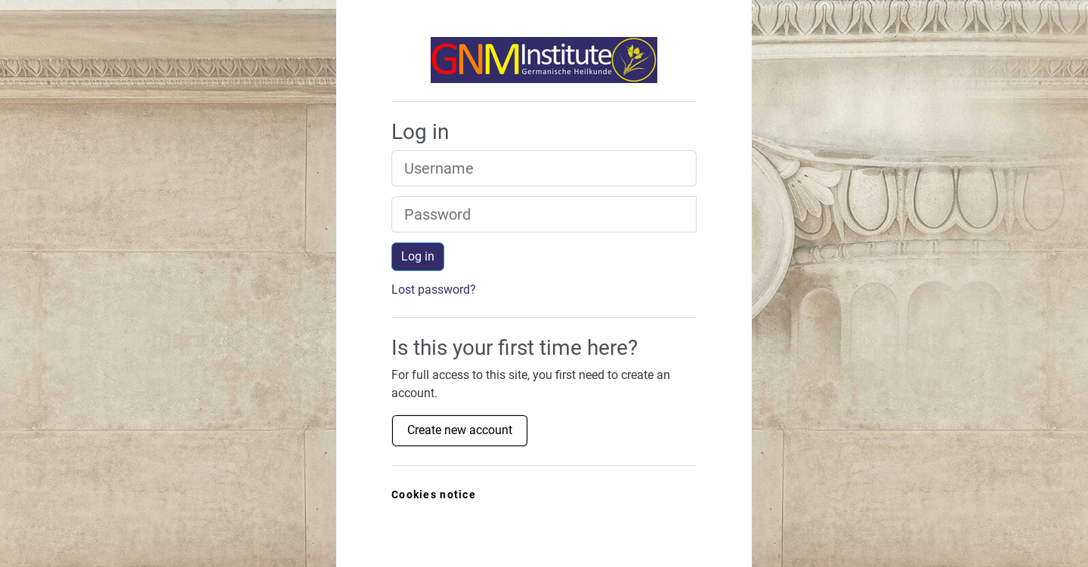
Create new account (459, 430)
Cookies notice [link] (433, 494)
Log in (417, 256)
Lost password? (433, 289)
